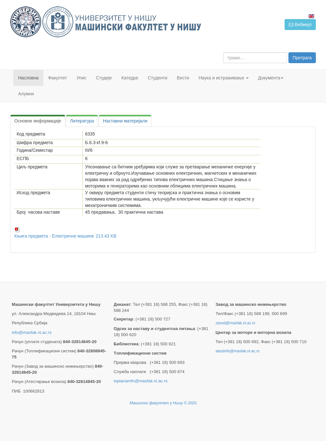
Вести (183, 77)
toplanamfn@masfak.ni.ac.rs (140, 381)
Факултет (57, 77)
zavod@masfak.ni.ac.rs (235, 323)
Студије (104, 77)
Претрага (302, 57)
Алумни (26, 93)
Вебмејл (300, 24)
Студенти (157, 77)
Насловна (28, 77)
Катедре (129, 77)
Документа (271, 77)
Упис (82, 77)
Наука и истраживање (224, 77)
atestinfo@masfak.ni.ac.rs (237, 351)
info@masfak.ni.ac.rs (32, 332)
